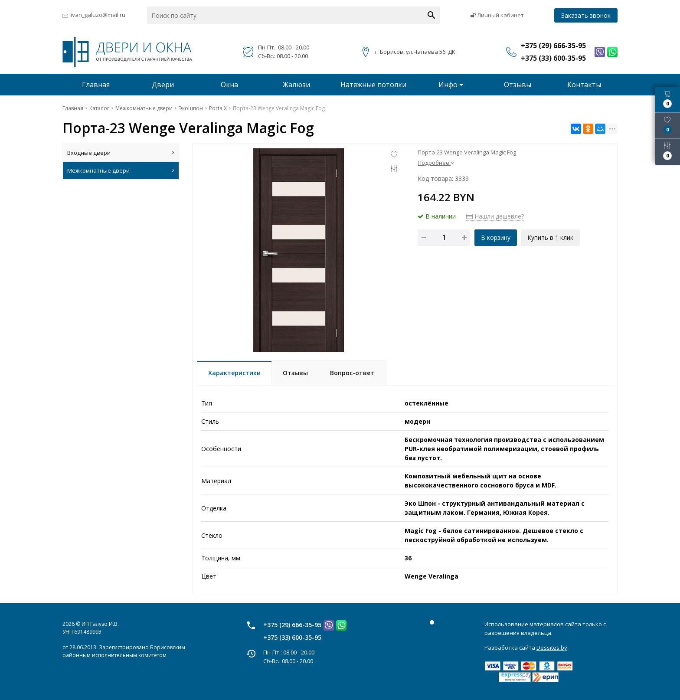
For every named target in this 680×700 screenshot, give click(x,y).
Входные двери (120, 152)
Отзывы (517, 84)
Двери (163, 84)
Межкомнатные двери (120, 170)
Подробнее (436, 163)
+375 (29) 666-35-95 (292, 625)
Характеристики (234, 373)
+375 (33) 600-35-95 (292, 637)
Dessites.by (551, 647)
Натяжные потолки (373, 84)
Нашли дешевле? (495, 216)
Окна (229, 84)
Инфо (450, 84)
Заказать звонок (586, 15)
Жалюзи (296, 84)
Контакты (584, 84)
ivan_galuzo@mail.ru (98, 15)
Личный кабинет (497, 15)
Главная (96, 84)
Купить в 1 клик (551, 237)
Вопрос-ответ (352, 373)
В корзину (495, 237)
